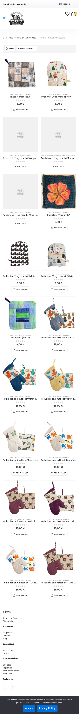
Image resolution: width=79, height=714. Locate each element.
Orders (6, 653)
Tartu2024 (7, 674)
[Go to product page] (20, 73)
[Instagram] (12, 687)
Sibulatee (7, 665)
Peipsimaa (7, 668)
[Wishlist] (67, 14)
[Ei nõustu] (75, 705)
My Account (8, 650)
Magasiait (7, 633)
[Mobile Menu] (5, 18)
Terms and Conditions (12, 618)
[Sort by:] (27, 48)
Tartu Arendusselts (11, 671)
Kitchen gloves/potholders (20, 94)
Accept (29, 708)
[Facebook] (5, 687)
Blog (5, 638)
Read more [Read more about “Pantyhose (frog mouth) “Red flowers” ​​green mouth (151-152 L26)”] (21, 223)
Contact (6, 636)
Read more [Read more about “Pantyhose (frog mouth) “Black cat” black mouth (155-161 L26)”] (59, 166)
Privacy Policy (8, 621)
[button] (9, 48)
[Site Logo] (16, 18)
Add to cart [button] (22, 110)
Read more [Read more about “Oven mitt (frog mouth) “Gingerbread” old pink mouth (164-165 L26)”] (21, 166)
